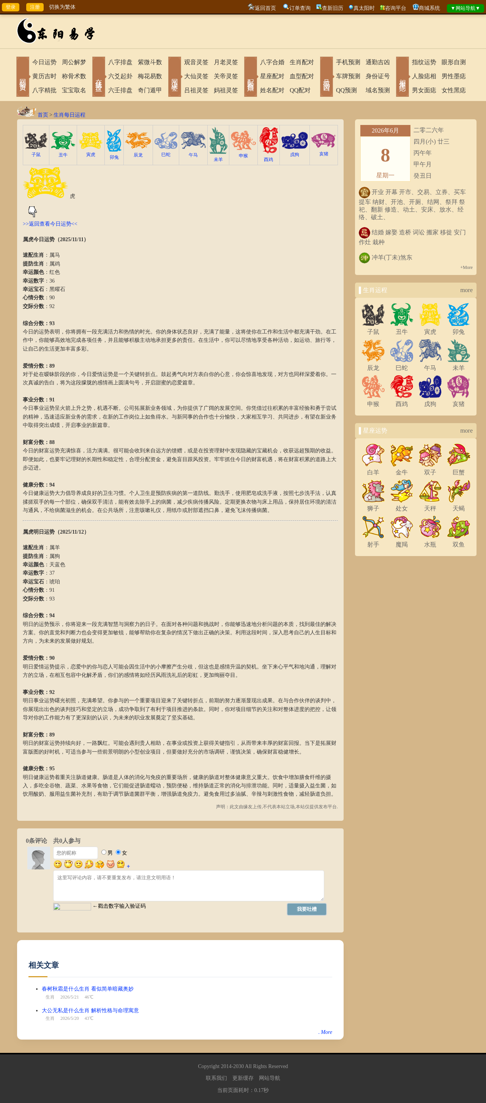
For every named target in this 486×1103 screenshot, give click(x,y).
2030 (238, 1066)
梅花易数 (150, 76)
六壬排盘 (120, 90)
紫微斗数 (150, 62)
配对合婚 (250, 77)
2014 (226, 1066)
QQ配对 (300, 90)
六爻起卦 (120, 76)
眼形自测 (454, 62)
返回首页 (265, 8)
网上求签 (174, 77)
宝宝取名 (74, 90)
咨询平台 (395, 8)
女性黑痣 (454, 90)
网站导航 (269, 1078)
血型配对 (302, 76)
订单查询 (300, 8)
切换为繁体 (62, 7)
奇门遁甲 (150, 90)
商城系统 (429, 8)
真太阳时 (364, 8)
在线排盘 (99, 77)
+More (466, 267)
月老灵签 (226, 62)
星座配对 (272, 76)
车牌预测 (348, 76)
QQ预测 (346, 90)
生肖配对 (302, 62)
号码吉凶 (326, 77)
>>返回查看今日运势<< (50, 224)
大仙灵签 (196, 76)
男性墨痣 (454, 76)
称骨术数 (74, 76)
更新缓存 (243, 1078)
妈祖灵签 (226, 90)
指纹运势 (424, 62)
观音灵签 (196, 62)
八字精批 (44, 90)
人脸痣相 (424, 76)
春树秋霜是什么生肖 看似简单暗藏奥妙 (88, 989)
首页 (43, 115)
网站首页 (23, 77)
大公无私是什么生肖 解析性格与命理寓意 (90, 1010)
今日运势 (44, 62)
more (466, 290)
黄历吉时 (44, 76)
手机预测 (348, 62)
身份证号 (378, 76)
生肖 (50, 997)
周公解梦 (74, 62)
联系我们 (216, 1078)
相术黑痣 (402, 77)
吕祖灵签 (196, 90)
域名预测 (378, 90)
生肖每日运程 (69, 115)
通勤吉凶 (378, 62)
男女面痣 (424, 90)
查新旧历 (332, 8)
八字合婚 (272, 62)
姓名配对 (272, 90)
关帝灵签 (226, 76)
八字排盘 (120, 62)
